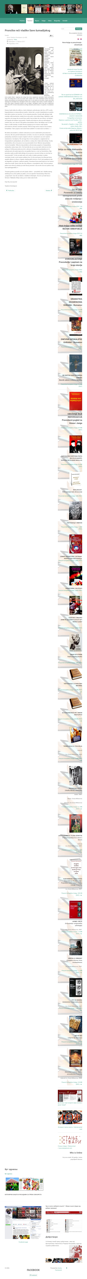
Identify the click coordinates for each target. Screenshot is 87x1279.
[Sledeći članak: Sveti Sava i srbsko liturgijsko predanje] (49, 190)
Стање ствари (62, 1146)
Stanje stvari (72, 1146)
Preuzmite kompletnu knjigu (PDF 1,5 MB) (72, 164)
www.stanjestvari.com (65, 1148)
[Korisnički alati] (51, 35)
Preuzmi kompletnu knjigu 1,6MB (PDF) (70, 590)
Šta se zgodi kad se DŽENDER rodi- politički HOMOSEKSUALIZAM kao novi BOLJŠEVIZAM (70, 97)
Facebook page (23, 1242)
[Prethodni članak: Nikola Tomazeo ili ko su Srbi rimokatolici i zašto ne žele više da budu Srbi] (10, 190)
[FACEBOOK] (33, 1275)
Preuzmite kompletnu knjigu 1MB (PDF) (70, 496)
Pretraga (78, 28)
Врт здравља (8, 1173)
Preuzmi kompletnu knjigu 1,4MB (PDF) (70, 560)
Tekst (15, 39)
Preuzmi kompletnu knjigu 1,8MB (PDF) (70, 628)
